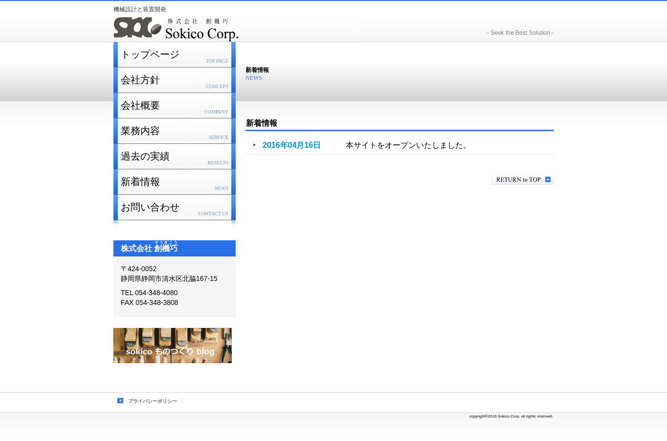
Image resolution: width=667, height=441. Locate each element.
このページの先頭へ (522, 180)
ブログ (172, 345)
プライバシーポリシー (152, 401)
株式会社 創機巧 (235, 28)
